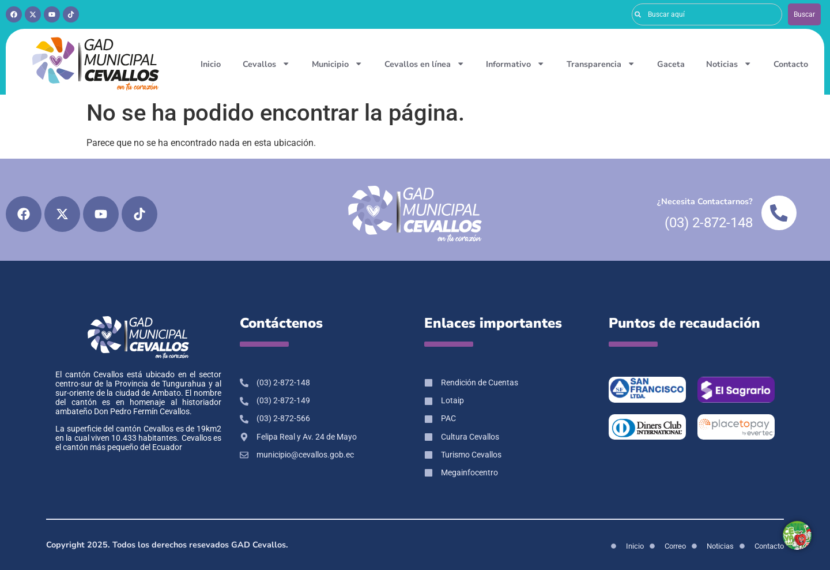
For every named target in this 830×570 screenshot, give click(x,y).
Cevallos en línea (424, 63)
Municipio (337, 63)
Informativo (515, 63)
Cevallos (266, 63)
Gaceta (671, 64)
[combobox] (707, 14)
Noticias (729, 63)
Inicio (211, 64)
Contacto (791, 64)
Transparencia (601, 63)
